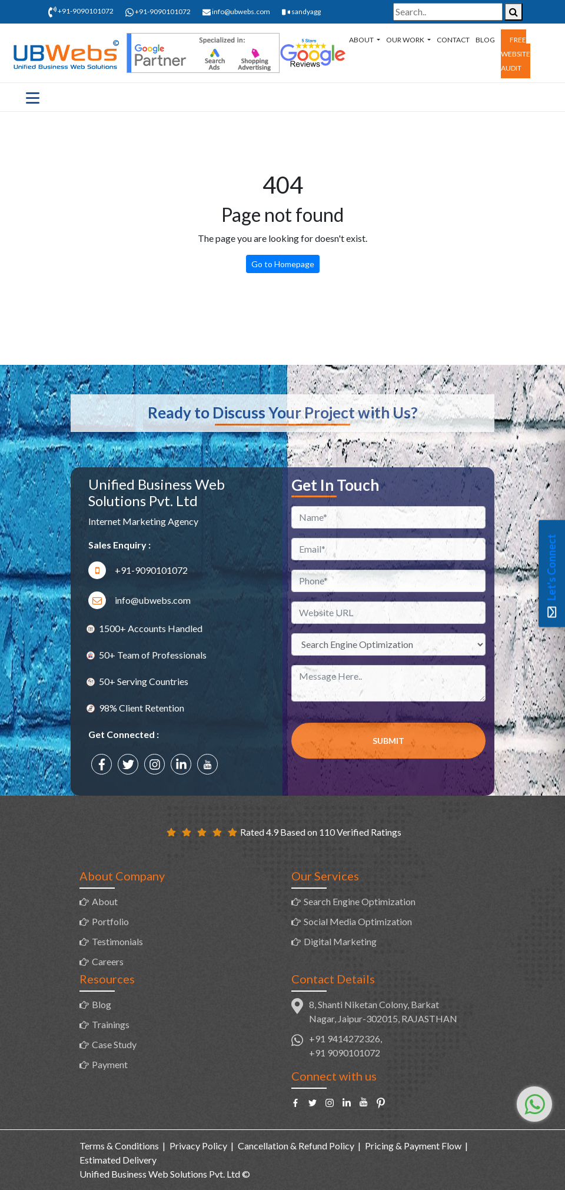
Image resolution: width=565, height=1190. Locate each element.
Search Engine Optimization (360, 901)
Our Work (406, 39)
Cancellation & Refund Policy (296, 1145)
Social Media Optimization (358, 921)
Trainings (110, 1024)
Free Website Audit (515, 53)
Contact (453, 39)
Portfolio (110, 921)
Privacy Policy (198, 1145)
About (362, 39)
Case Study (114, 1044)
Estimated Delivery (118, 1159)
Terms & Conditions (119, 1145)
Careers (108, 961)
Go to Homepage (282, 264)
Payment (110, 1064)
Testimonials (117, 941)
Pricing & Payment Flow (413, 1145)
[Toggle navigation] (32, 97)
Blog (485, 39)
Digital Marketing (340, 941)
